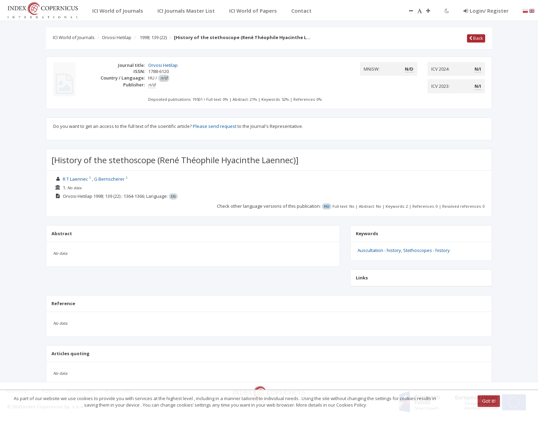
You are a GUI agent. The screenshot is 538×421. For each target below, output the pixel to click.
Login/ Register (486, 10)
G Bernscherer (109, 179)
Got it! (488, 401)
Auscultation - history (379, 250)
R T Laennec (75, 179)
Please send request (214, 126)
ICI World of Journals (74, 37)
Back (476, 38)
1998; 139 (153, 37)
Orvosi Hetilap (116, 37)
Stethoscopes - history (426, 250)
